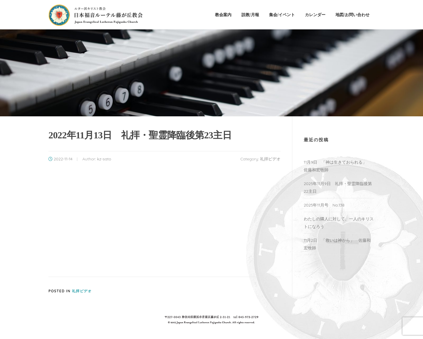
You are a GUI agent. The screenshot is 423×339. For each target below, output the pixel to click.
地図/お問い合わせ (352, 14)
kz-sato (104, 159)
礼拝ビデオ (270, 159)
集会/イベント (282, 14)
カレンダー (315, 14)
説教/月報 (250, 14)
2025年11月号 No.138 (324, 205)
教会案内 (223, 14)
